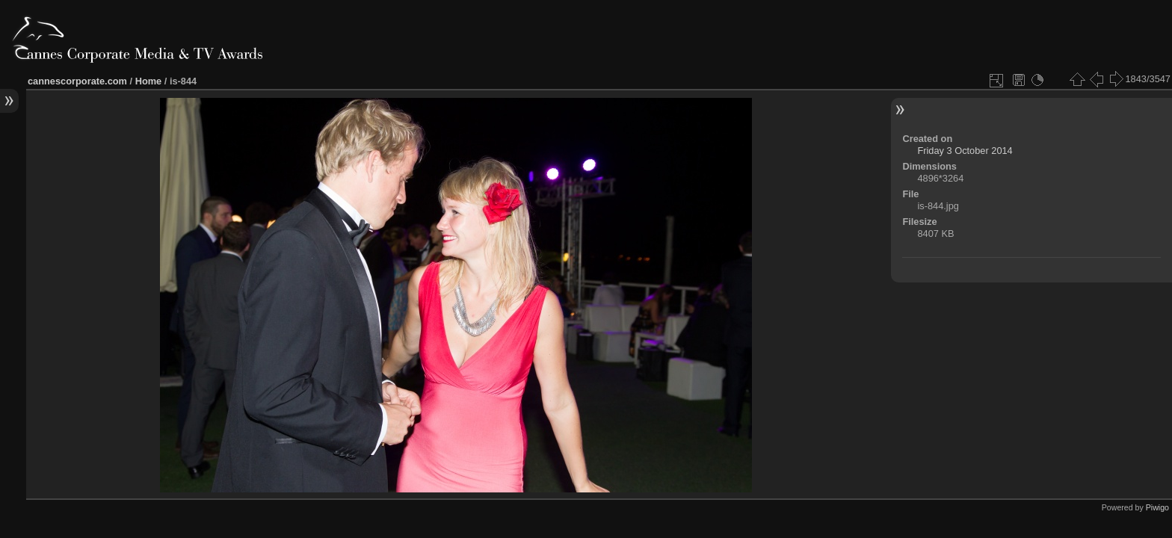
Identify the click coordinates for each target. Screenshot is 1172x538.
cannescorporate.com (77, 81)
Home (148, 81)
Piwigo (1157, 507)
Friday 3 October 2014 (964, 150)
